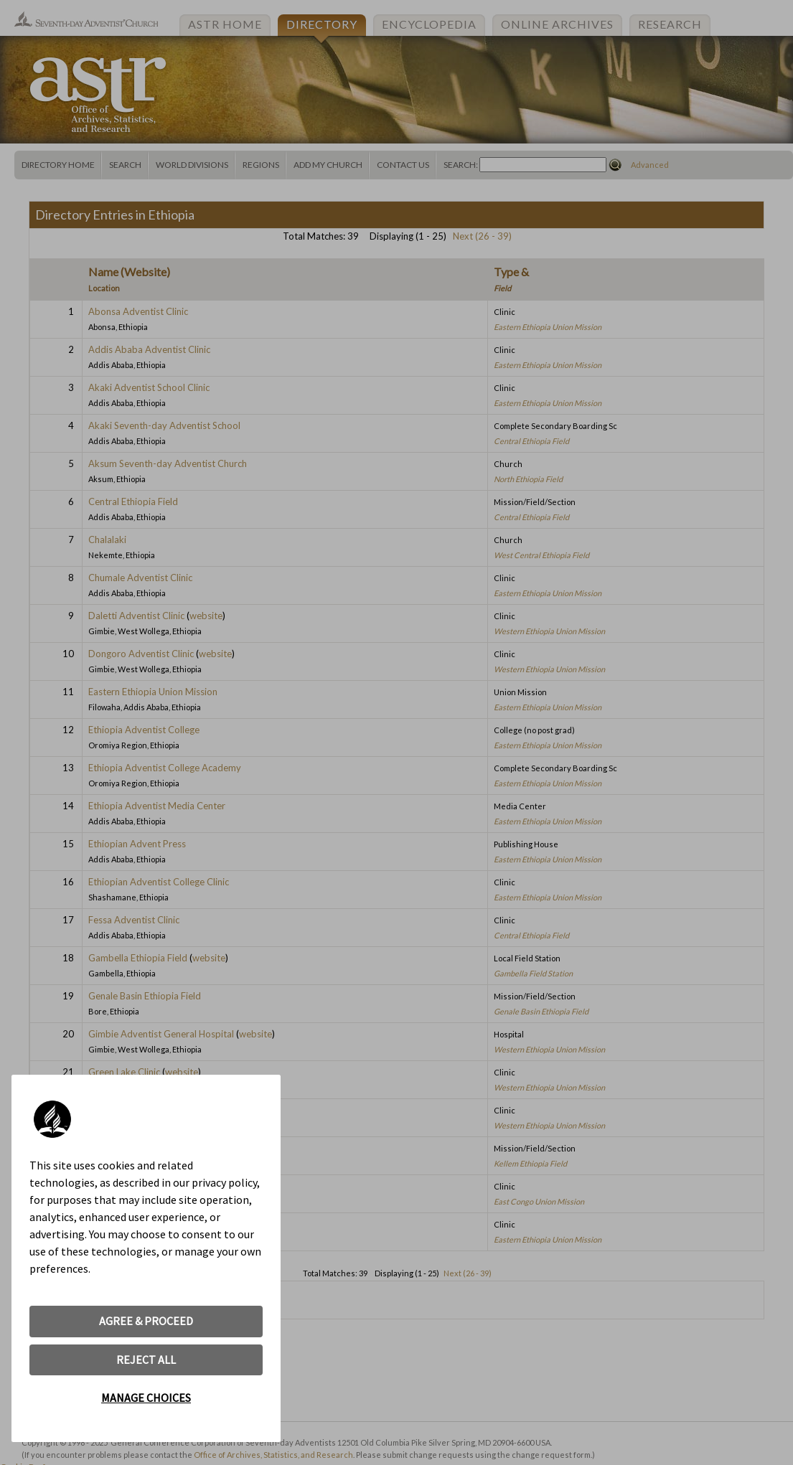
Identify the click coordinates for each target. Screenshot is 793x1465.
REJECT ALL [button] (146, 1359)
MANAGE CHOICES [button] (146, 1397)
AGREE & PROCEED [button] (146, 1321)
